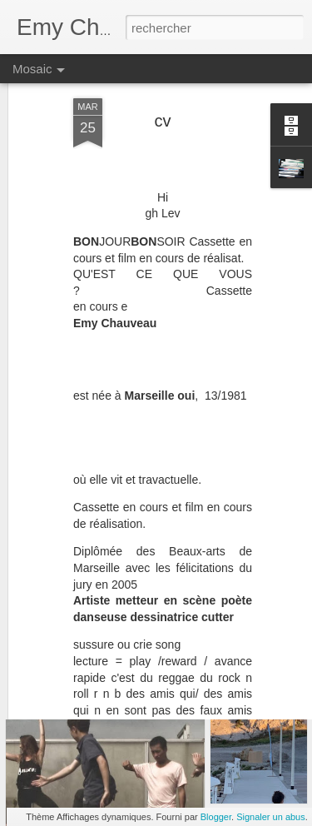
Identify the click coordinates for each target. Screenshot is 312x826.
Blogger (216, 817)
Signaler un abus (270, 817)
